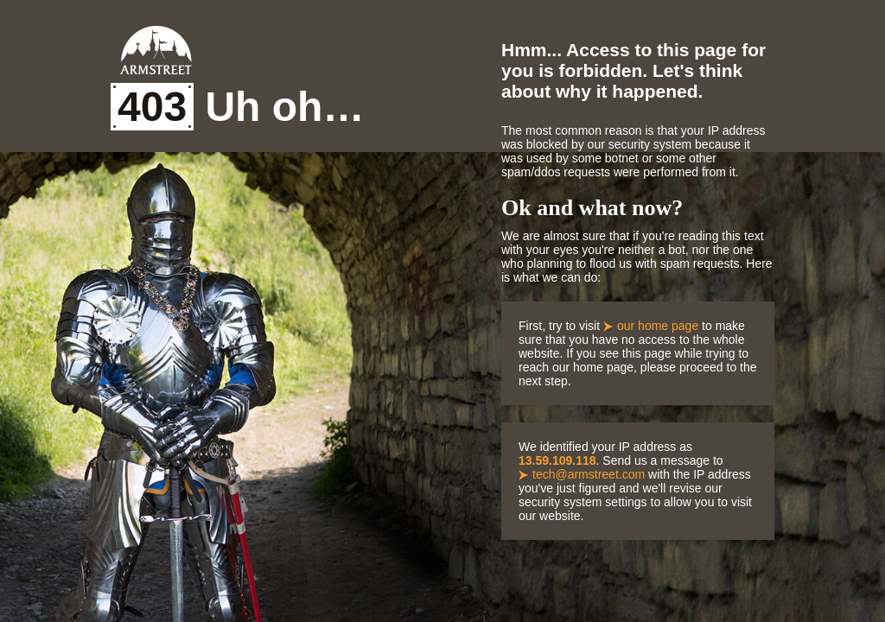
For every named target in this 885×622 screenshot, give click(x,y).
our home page (657, 326)
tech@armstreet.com (588, 474)
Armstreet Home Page (156, 50)
